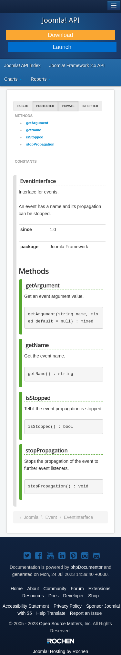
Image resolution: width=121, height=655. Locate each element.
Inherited (90, 106)
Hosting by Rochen (60, 651)
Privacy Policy (68, 606)
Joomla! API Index (22, 65)
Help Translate (51, 613)
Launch (62, 47)
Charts (13, 79)
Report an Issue (86, 613)
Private (68, 106)
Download (60, 35)
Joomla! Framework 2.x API (77, 65)
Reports (41, 79)
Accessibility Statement (26, 606)
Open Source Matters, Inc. (65, 623)
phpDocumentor (86, 567)
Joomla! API (60, 20)
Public (22, 106)
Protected (45, 106)
